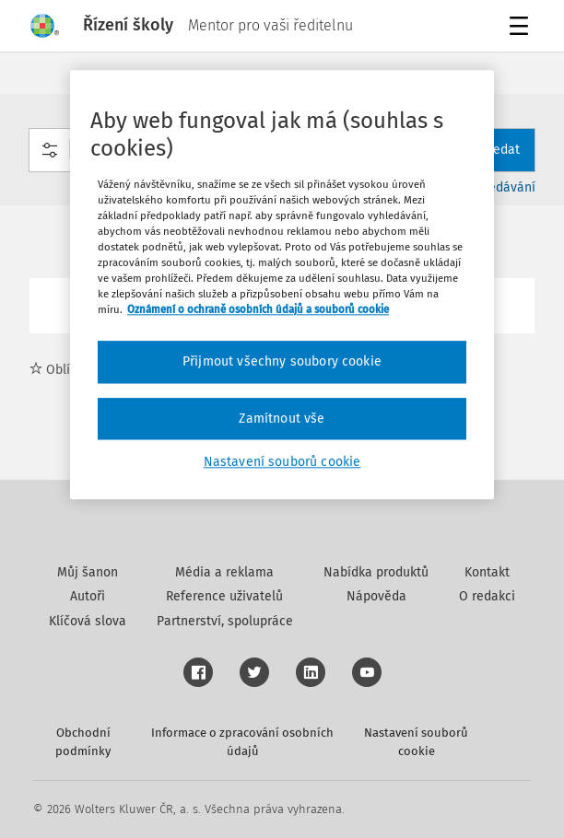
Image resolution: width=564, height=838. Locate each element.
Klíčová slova (87, 621)
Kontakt (487, 572)
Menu (522, 28)
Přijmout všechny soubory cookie (282, 361)
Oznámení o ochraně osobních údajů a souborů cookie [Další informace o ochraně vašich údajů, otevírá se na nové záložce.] (258, 309)
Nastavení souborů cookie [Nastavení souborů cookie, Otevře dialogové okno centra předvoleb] (282, 463)
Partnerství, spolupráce (225, 621)
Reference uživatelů (224, 596)
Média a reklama (224, 572)
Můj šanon (87, 572)
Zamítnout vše (281, 418)
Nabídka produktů (376, 572)
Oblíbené (64, 370)
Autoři (87, 596)
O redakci (487, 596)
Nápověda (376, 596)
